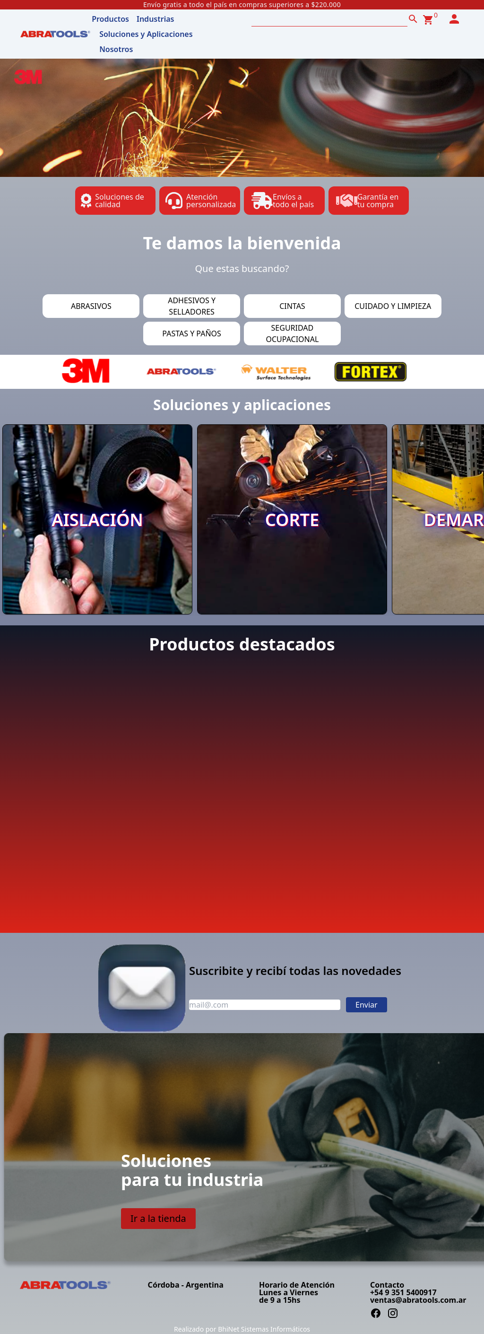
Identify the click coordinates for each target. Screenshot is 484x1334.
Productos (110, 19)
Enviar (366, 1005)
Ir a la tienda (158, 1218)
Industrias (155, 19)
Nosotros (116, 49)
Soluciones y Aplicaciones (146, 34)
